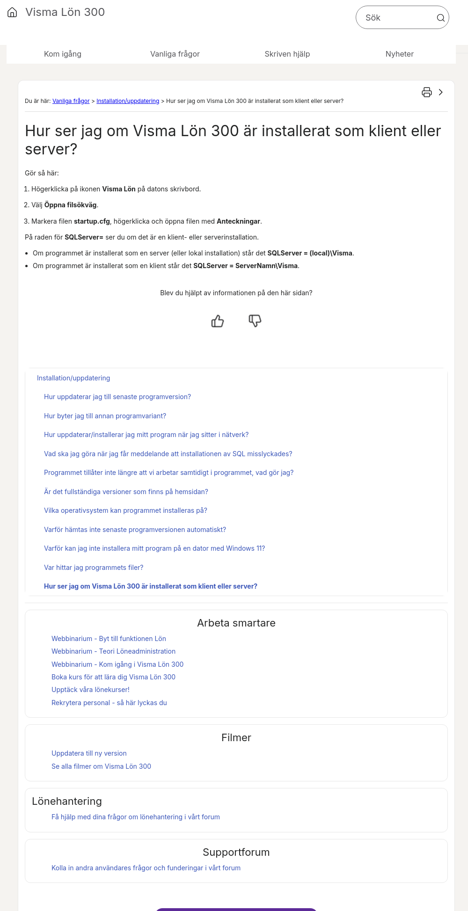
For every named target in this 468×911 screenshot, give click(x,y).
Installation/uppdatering (127, 100)
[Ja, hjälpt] (218, 321)
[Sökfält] (402, 17)
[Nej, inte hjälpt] (255, 321)
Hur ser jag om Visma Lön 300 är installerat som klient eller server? (150, 586)
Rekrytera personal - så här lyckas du (109, 703)
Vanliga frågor (71, 100)
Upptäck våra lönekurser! (90, 689)
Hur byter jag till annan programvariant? (105, 416)
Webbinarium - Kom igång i (117, 664)
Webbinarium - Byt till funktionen (108, 638)
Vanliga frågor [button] (175, 53)
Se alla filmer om (101, 766)
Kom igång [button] (62, 53)
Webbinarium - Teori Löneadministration (113, 651)
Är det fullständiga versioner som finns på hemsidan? (126, 492)
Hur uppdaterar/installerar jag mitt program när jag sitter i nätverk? (146, 434)
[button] (440, 17)
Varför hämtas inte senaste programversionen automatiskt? (135, 529)
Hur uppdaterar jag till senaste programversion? (117, 397)
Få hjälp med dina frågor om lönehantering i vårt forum (135, 817)
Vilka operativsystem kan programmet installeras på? (125, 510)
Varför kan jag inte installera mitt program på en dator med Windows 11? (154, 548)
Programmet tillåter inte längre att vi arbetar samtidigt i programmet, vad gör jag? (168, 472)
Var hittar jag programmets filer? (94, 567)
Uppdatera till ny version (89, 753)
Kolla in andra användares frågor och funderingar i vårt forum (146, 868)
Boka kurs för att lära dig (113, 677)
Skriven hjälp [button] (287, 53)
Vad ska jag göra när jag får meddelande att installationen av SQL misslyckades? (168, 454)
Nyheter (400, 53)
